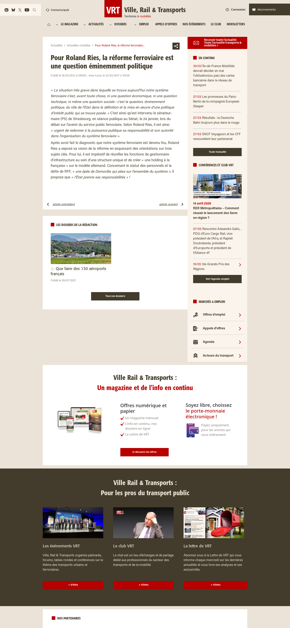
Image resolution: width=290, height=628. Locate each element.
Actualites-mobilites (79, 45)
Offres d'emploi (214, 314)
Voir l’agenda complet (217, 279)
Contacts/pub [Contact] (57, 10)
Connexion (235, 9)
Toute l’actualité (217, 152)
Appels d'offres (214, 328)
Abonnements (264, 9)
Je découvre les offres (144, 452)
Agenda (208, 342)
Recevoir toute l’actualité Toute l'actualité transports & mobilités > (223, 43)
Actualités (56, 45)
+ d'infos (73, 585)
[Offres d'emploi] (240, 314)
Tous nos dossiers (115, 296)
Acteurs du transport (218, 355)
